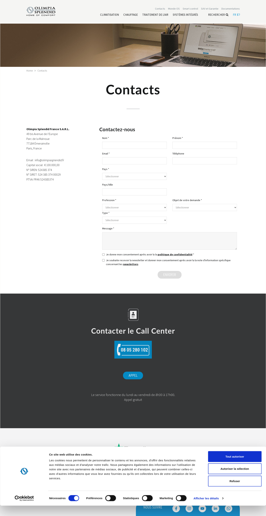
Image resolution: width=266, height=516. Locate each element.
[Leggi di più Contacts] (160, 9)
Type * (106, 213)
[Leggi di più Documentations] (230, 9)
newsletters (130, 264)
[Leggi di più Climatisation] (109, 15)
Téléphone (178, 153)
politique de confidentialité (175, 254)
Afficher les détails (206, 508)
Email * (106, 153)
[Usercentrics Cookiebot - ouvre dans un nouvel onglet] (24, 509)
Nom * (105, 138)
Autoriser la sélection (235, 479)
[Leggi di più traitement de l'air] (155, 15)
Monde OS (174, 9)
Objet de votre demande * (187, 200)
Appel (133, 375)
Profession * (109, 200)
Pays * (105, 169)
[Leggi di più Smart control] (190, 9)
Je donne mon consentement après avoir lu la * (148, 254)
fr (236, 15)
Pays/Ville (107, 184)
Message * (108, 228)
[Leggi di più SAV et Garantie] (209, 9)
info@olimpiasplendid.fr (49, 160)
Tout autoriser (234, 466)
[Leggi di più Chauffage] (130, 15)
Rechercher (218, 15)
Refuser (234, 491)
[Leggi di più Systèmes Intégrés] (185, 15)
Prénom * (177, 138)
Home (29, 70)
